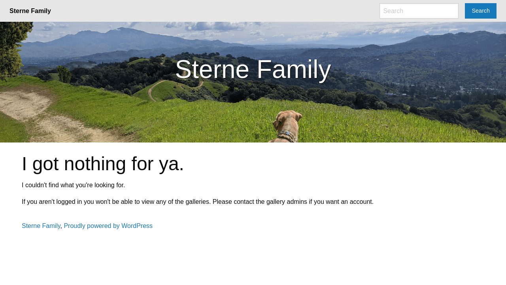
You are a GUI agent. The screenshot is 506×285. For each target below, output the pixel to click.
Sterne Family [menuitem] (30, 11)
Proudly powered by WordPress (108, 225)
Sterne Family (41, 225)
